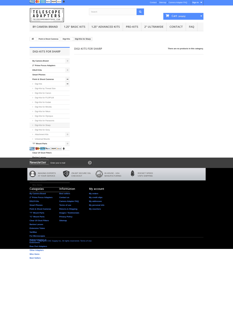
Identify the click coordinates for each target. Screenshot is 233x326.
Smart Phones (38, 75)
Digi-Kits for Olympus (43, 116)
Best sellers (64, 243)
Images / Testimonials (69, 262)
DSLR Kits (37, 70)
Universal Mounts (42, 139)
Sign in (195, 2)
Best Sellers (37, 189)
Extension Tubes (40, 162)
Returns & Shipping (68, 258)
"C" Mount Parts (39, 148)
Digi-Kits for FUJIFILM (44, 98)
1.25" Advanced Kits (105, 26)
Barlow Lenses (39, 157)
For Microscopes (37, 285)
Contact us (64, 247)
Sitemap (162, 2)
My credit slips (95, 247)
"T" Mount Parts (39, 143)
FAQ (191, 26)
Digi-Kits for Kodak (42, 102)
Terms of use (65, 254)
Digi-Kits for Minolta (43, 107)
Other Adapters (39, 180)
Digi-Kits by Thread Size (45, 88)
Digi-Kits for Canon (42, 93)
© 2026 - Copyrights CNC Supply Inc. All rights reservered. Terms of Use (61, 318)
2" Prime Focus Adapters (43, 65)
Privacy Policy (65, 266)
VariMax (36, 166)
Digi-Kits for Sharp (42, 125)
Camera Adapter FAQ (178, 2)
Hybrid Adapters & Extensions (46, 171)
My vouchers (95, 258)
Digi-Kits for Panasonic (44, 120)
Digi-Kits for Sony (42, 130)
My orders (93, 243)
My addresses (95, 251)
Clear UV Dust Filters (42, 153)
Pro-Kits (132, 26)
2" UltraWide (153, 26)
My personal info (96, 254)
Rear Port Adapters (41, 176)
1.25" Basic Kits (74, 26)
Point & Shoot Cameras (43, 79)
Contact (153, 2)
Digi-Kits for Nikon (42, 111)
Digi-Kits (38, 84)
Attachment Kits (41, 134)
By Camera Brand (45, 26)
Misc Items (37, 185)
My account (96, 238)
